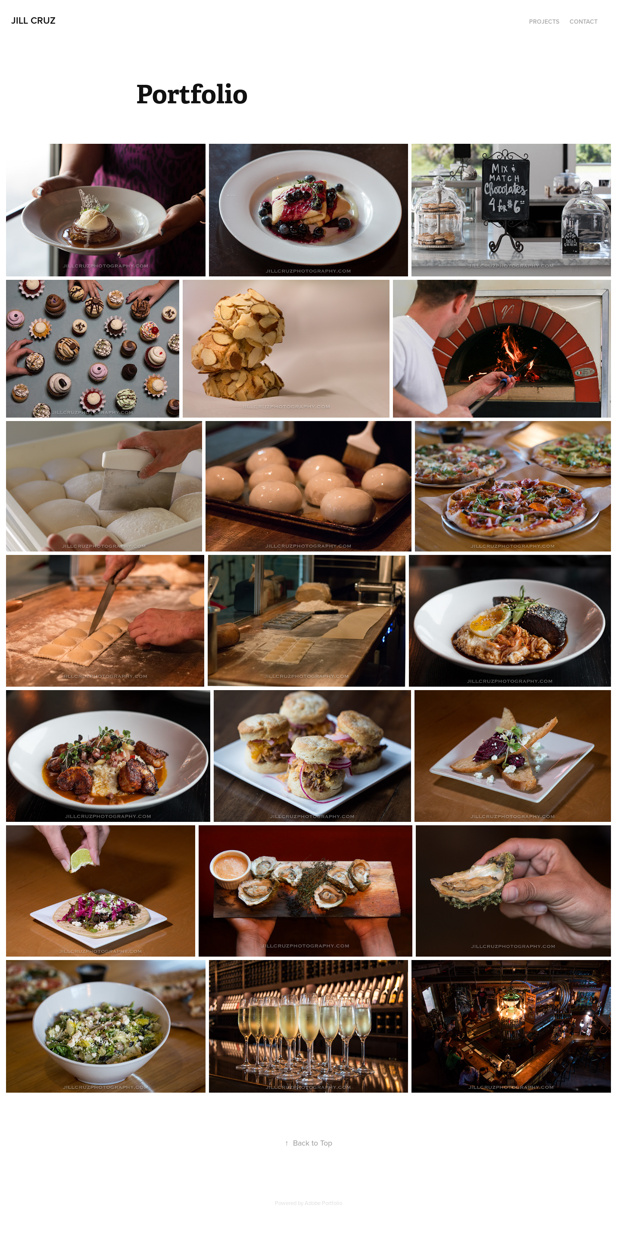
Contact (584, 21)
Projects (544, 21)
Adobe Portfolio (323, 1203)
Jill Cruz (33, 20)
